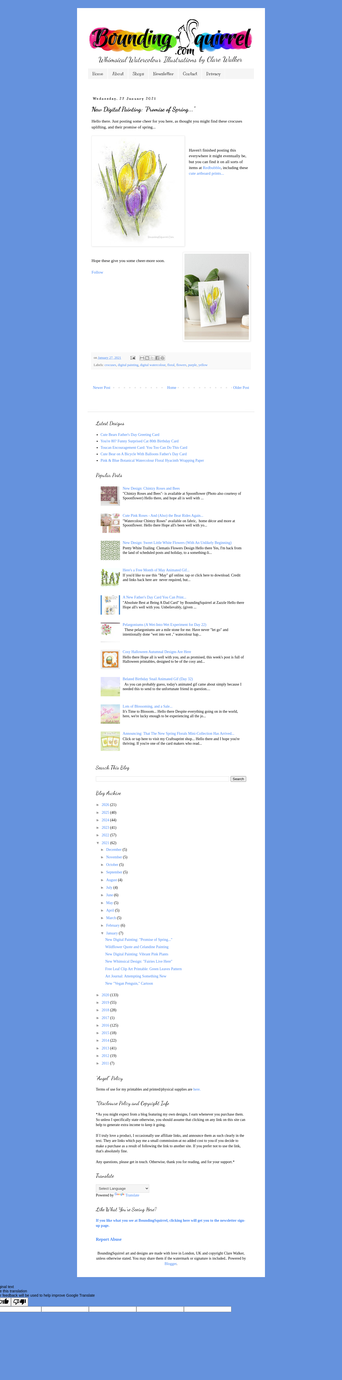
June (110, 895)
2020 (106, 995)
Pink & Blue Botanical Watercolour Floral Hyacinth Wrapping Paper (152, 460)
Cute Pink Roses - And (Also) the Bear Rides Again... (163, 516)
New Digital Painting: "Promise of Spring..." (138, 940)
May (110, 903)
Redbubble (212, 167)
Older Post (241, 388)
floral (170, 365)
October (112, 865)
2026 (106, 805)
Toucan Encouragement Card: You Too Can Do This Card (144, 448)
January (112, 933)
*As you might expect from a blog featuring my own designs (141, 1114)
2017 (106, 1018)
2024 (106, 820)
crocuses (110, 365)
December (114, 850)
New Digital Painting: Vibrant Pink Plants (136, 954)
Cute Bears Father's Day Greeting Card (130, 435)
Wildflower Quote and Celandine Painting (137, 947)
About (117, 74)
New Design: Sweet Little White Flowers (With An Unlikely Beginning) (177, 543)
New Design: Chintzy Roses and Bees (151, 488)
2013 (106, 1048)
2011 (106, 1063)
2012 (106, 1056)
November (114, 857)
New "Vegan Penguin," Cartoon (129, 983)
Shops (138, 74)
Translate (127, 1195)
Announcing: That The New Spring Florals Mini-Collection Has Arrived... (178, 734)
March (111, 918)
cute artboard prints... (206, 173)
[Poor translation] (19, 1301)
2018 (106, 1010)
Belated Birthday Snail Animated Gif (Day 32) (158, 679)
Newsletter (163, 74)
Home (97, 74)
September (114, 872)
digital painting (128, 365)
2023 (106, 828)
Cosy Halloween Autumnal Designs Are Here (157, 652)
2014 (106, 1040)
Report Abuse (109, 1239)
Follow (97, 272)
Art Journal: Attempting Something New (135, 976)
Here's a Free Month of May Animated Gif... (156, 570)
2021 (106, 843)
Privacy (213, 74)
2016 (106, 1025)
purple (192, 365)
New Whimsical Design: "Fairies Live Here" (138, 961)
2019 (106, 1003)
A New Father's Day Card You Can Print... (154, 597)
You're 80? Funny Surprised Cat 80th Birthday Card (140, 441)
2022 (106, 835)
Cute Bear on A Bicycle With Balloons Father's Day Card (144, 454)
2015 (106, 1033)
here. (197, 1089)
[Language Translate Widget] (122, 1188)
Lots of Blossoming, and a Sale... (148, 706)
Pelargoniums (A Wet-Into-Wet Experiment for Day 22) (164, 625)
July (109, 888)
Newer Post (101, 388)
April (110, 910)
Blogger (170, 1264)
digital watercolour (153, 365)
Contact (190, 74)
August (112, 880)
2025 (106, 813)
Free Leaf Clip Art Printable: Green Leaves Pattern (143, 969)
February (113, 925)
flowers (181, 365)
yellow (203, 365)
